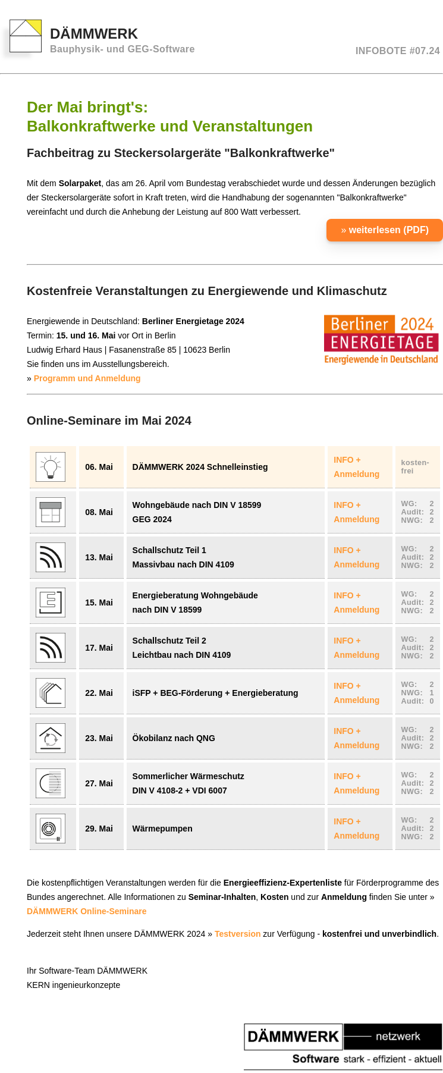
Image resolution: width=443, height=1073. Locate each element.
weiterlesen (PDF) (389, 230)
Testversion (238, 934)
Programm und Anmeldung (87, 378)
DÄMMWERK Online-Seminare (86, 911)
